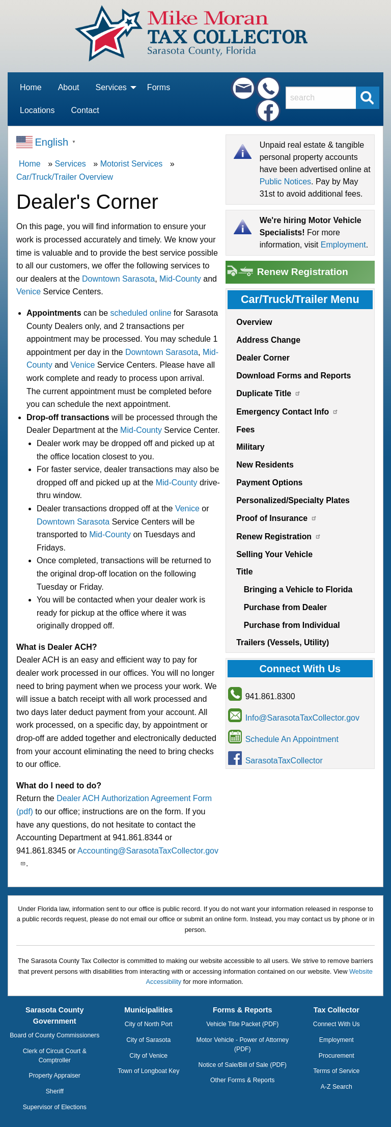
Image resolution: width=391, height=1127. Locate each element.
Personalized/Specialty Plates (293, 500)
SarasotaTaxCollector (284, 760)
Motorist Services (131, 163)
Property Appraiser (54, 1075)
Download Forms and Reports (293, 375)
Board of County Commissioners (54, 1035)
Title (244, 571)
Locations (37, 110)
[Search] (323, 98)
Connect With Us (336, 1024)
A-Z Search (336, 1086)
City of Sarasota (148, 1039)
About (68, 87)
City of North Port (149, 1024)
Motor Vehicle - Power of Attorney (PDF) (242, 1044)
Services (111, 91)
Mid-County (180, 278)
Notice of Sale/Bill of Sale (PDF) (243, 1064)
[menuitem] (31, 87)
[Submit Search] (367, 98)
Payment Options (269, 482)
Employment (343, 244)
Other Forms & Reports (242, 1080)
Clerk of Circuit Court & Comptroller (55, 1056)
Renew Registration (287, 272)
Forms (158, 87)
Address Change (268, 340)
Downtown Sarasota (118, 278)
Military (250, 447)
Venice (28, 291)
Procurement (336, 1055)
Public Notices (285, 181)
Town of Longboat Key (148, 1071)
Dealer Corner (263, 357)
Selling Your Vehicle (274, 554)
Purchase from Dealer (285, 607)
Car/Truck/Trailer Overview (64, 177)
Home (31, 87)
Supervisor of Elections (55, 1107)
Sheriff (55, 1091)
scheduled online (140, 313)
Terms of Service (336, 1071)
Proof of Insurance (276, 518)
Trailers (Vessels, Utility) (282, 642)
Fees (245, 429)
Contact (85, 110)
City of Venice (148, 1055)
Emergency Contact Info (287, 411)
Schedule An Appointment (292, 739)
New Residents (265, 464)
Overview (254, 322)
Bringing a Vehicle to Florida (298, 589)
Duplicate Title (268, 393)
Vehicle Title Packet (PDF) (242, 1024)
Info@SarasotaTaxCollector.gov (302, 717)
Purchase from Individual (292, 625)
